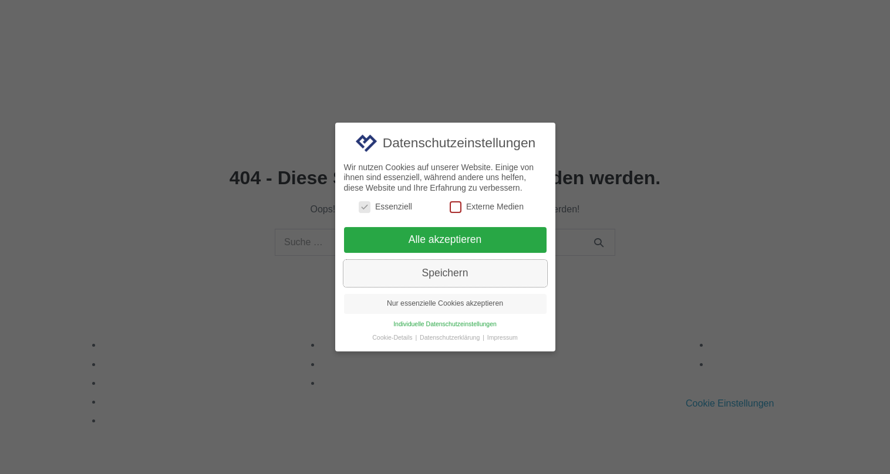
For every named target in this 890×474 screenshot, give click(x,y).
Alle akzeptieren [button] (445, 244)
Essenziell (385, 210)
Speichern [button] (445, 277)
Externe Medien (487, 210)
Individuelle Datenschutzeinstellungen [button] (445, 328)
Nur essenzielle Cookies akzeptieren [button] (445, 308)
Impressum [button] (502, 342)
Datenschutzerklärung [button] (450, 342)
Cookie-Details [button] (393, 342)
